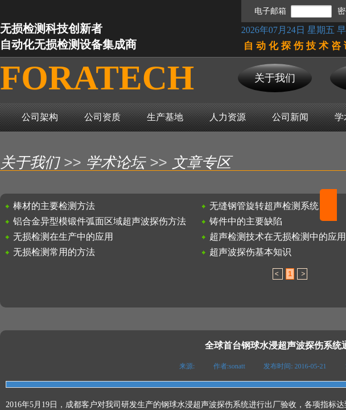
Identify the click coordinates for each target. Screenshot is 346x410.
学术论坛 (115, 162)
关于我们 (29, 162)
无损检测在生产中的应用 (63, 236)
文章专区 (201, 162)
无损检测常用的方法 (54, 252)
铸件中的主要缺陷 (245, 221)
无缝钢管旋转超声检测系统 (264, 206)
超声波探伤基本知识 (250, 252)
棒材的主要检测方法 (54, 206)
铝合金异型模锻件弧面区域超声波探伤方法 (99, 221)
